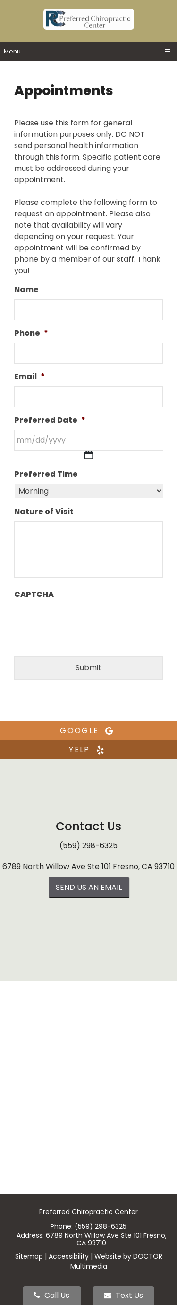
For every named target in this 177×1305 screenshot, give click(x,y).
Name (26, 290)
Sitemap (29, 1256)
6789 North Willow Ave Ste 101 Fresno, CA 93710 (88, 866)
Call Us (51, 1295)
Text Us (123, 1295)
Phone (31, 333)
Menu (12, 51)
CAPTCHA (34, 595)
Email (29, 377)
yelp (88, 749)
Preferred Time (46, 474)
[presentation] (86, 622)
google (88, 730)
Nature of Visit (44, 512)
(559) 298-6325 (88, 845)
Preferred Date (49, 421)
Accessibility (69, 1256)
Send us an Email (89, 887)
